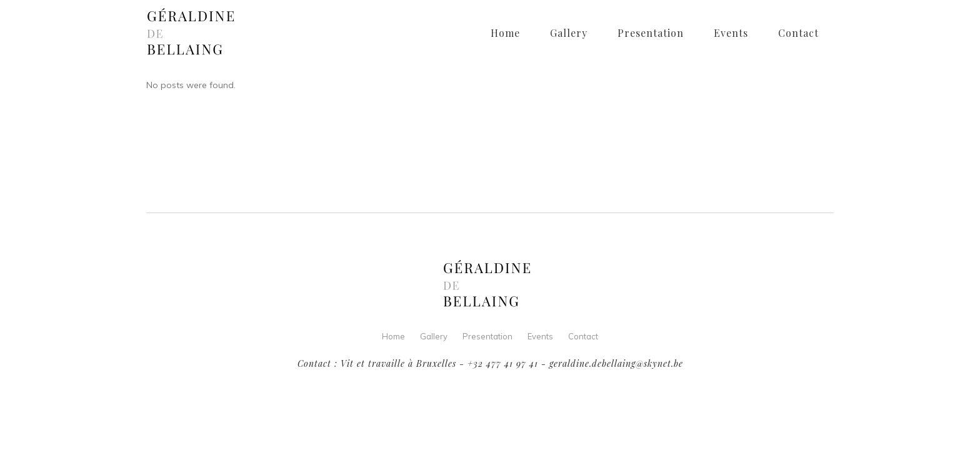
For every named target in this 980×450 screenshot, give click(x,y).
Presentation (487, 336)
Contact (583, 336)
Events (540, 336)
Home (393, 336)
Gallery (434, 336)
